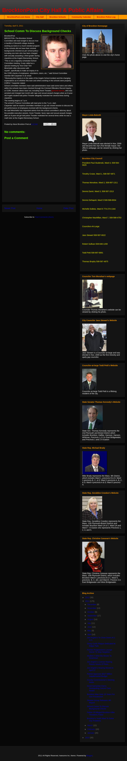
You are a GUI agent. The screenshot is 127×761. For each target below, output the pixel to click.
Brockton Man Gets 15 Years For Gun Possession (101, 695)
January (91, 733)
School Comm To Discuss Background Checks (98, 707)
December (92, 604)
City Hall (40, 17)
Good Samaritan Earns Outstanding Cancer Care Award (99, 688)
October (91, 612)
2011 (87, 601)
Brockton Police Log (106, 17)
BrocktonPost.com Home (18, 17)
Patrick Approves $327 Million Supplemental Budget (99, 675)
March (90, 725)
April (89, 634)
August (90, 619)
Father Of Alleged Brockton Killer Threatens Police (101, 713)
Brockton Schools (57, 17)
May (89, 631)
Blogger (89, 756)
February (91, 729)
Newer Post (9, 208)
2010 (87, 737)
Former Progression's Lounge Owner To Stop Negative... (99, 651)
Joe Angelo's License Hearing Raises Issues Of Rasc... (99, 663)
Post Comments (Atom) (44, 217)
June (89, 627)
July (89, 623)
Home (39, 208)
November (92, 608)
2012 (87, 597)
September (92, 616)
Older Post (68, 208)
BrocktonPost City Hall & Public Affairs (52, 10)
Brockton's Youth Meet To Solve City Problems (100, 719)
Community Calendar (81, 17)
